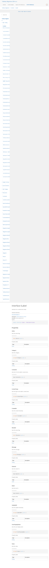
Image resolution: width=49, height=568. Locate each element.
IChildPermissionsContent (7, 52)
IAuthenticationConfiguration (8, 49)
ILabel (17, 7)
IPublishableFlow (6, 98)
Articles (4, 4)
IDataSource (5, 66)
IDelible (4, 70)
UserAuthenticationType (7, 173)
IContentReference (7, 217)
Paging (6, 189)
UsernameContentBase (7, 176)
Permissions (7, 27)
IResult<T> (5, 260)
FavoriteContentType (7, 42)
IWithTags (9, 151)
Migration (21, 316)
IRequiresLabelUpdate (7, 116)
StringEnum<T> (6, 284)
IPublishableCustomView (7, 91)
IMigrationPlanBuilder (7, 242)
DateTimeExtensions (7, 203)
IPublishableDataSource (7, 95)
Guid (13, 385)
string (13, 365)
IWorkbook (5, 155)
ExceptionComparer (7, 210)
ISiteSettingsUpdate (6, 127)
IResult (4, 256)
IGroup (6, 77)
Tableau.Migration (5, 7)
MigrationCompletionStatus (8, 274)
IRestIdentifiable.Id (15, 314)
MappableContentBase (7, 162)
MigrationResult (6, 277)
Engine (4, 182)
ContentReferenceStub (7, 38)
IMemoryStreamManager (8, 224)
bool (13, 346)
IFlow (4, 77)
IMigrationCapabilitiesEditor (8, 231)
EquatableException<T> (7, 207)
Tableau (18, 316)
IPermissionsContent (6, 88)
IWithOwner (5, 151)
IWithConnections (6, 144)
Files (4, 27)
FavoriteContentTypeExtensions (8, 45)
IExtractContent (5, 74)
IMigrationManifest (7, 235)
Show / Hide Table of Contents (24, 11)
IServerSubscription (6, 123)
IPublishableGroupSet (7, 102)
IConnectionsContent (7, 59)
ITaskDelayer (5, 270)
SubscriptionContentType (7, 166)
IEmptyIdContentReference (8, 221)
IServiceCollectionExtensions (8, 267)
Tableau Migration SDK (8, 1)
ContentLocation (6, 199)
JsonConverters (6, 185)
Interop (7, 182)
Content (12, 7)
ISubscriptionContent (7, 130)
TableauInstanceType (7, 288)
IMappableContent (6, 84)
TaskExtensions (6, 295)
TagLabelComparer (6, 169)
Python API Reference (20, 4)
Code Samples (11, 4)
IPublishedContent (6, 109)
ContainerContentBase (7, 35)
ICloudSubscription (6, 56)
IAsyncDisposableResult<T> (8, 214)
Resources (5, 192)
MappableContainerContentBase (9, 159)
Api (3, 22)
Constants (5, 196)
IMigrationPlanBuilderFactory (9, 245)
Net (3, 189)
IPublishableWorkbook (7, 105)
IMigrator (5, 253)
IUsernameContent (6, 141)
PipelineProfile (6, 281)
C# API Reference (30, 4)
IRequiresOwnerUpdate (7, 120)
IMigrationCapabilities (7, 228)
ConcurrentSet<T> (6, 31)
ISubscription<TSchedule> (7, 134)
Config (6, 22)
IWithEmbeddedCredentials (8, 148)
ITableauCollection (6, 137)
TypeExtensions (6, 299)
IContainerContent (6, 63)
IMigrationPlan (6, 238)
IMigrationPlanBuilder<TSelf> (9, 249)
